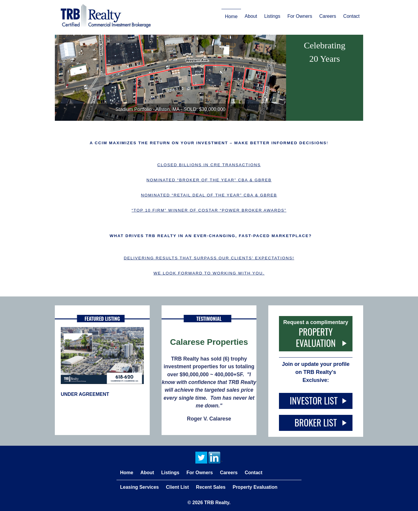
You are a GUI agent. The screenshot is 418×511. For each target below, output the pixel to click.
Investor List (316, 400)
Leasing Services (139, 487)
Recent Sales (211, 487)
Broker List (316, 422)
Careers (327, 16)
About (251, 16)
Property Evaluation (316, 337)
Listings (272, 16)
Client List (177, 487)
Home (231, 16)
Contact (351, 16)
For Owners (299, 16)
